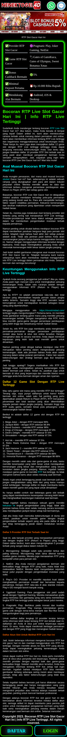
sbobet (6, 179)
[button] (61, 6)
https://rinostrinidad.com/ (51, 310)
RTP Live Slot (57, 128)
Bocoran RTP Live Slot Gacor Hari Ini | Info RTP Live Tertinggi (34, 718)
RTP (40, 472)
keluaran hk (9, 505)
